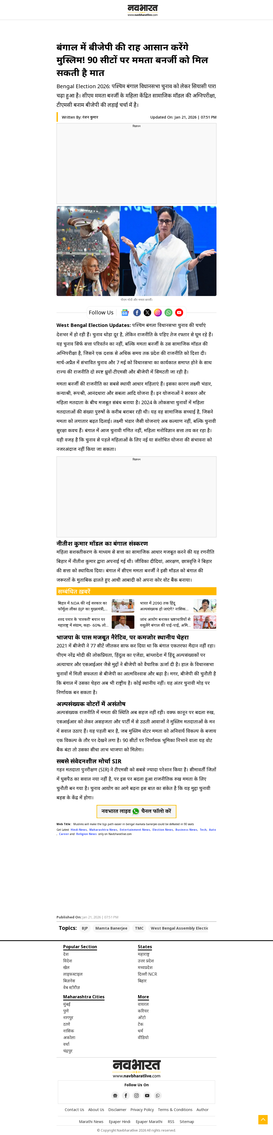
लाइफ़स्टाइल (73, 974)
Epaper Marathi (149, 1121)
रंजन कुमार (90, 117)
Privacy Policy (142, 1109)
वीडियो (143, 1037)
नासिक (68, 1031)
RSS (171, 1121)
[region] (136, 165)
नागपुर (68, 1017)
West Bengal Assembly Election (181, 928)
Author (202, 1109)
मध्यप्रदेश (145, 967)
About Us (96, 1109)
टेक (140, 1024)
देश (66, 954)
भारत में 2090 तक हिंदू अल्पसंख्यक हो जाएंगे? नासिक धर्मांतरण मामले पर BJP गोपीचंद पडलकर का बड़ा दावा (164, 606)
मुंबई (66, 1004)
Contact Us (74, 1109)
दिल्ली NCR (147, 974)
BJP (85, 928)
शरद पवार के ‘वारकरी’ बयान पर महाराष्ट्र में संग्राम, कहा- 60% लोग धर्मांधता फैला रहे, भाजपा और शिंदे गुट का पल (83, 622)
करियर (143, 1011)
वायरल (143, 1004)
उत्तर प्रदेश (146, 961)
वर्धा (66, 1044)
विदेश (67, 961)
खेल (66, 967)
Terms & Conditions (175, 1109)
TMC (139, 928)
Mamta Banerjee (111, 928)
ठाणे (66, 1024)
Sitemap (187, 1121)
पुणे (66, 1011)
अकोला (69, 1037)
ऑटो (142, 1017)
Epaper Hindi (119, 1121)
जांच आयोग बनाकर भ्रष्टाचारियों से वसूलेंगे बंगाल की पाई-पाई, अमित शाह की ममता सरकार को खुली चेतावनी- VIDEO (165, 622)
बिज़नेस (69, 981)
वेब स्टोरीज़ (71, 987)
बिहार (142, 981)
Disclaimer (117, 1109)
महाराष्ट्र (144, 954)
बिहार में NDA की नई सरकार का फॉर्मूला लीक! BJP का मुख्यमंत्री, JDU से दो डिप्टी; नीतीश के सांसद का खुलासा (82, 606)
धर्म (140, 1031)
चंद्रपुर (68, 1051)
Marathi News (91, 1121)
